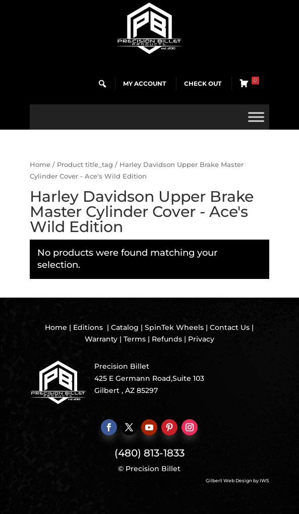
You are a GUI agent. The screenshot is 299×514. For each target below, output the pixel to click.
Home (40, 164)
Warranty (101, 339)
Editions (88, 327)
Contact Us (230, 327)
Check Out (202, 83)
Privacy (201, 339)
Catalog (125, 327)
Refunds (167, 339)
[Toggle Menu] (256, 117)
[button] (102, 83)
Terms (135, 339)
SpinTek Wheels (174, 327)
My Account (144, 83)
